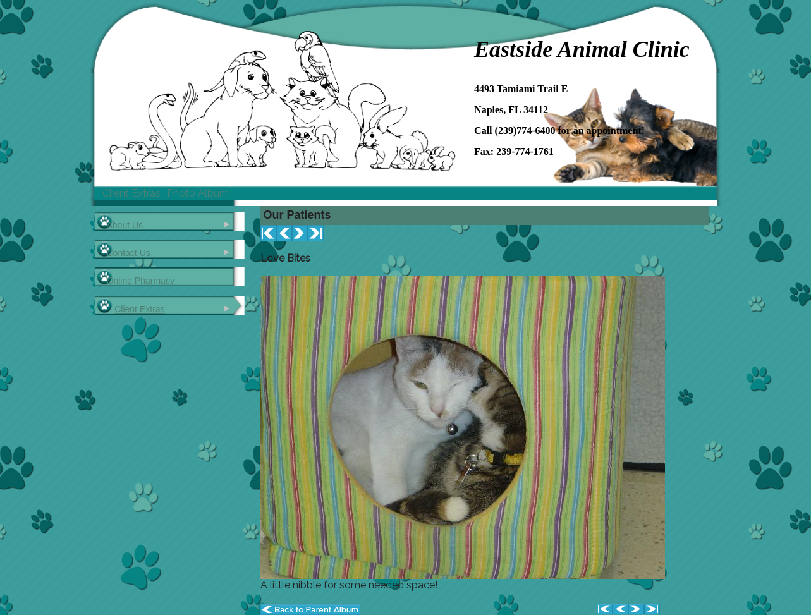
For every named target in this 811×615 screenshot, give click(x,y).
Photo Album (198, 193)
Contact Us (128, 253)
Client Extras (131, 193)
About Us (125, 225)
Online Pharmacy (140, 281)
